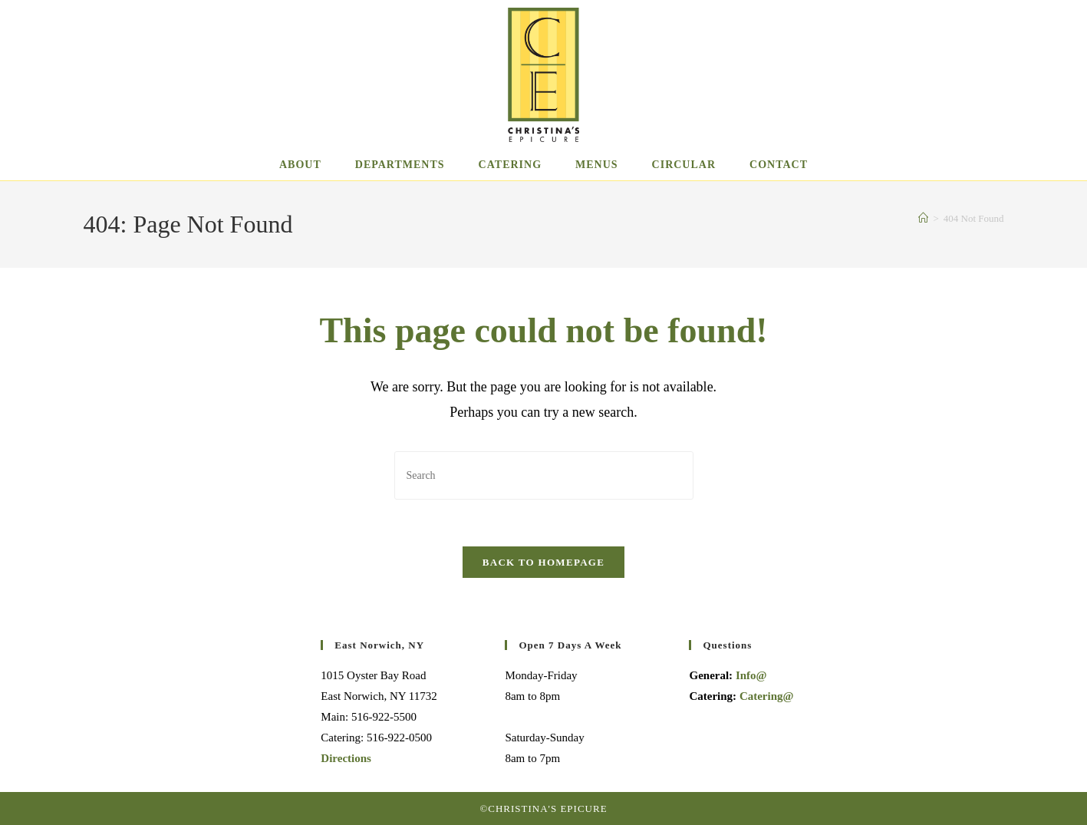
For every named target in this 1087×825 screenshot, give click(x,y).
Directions (346, 758)
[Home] (923, 218)
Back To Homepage (543, 562)
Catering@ (766, 696)
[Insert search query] (543, 475)
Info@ (751, 675)
